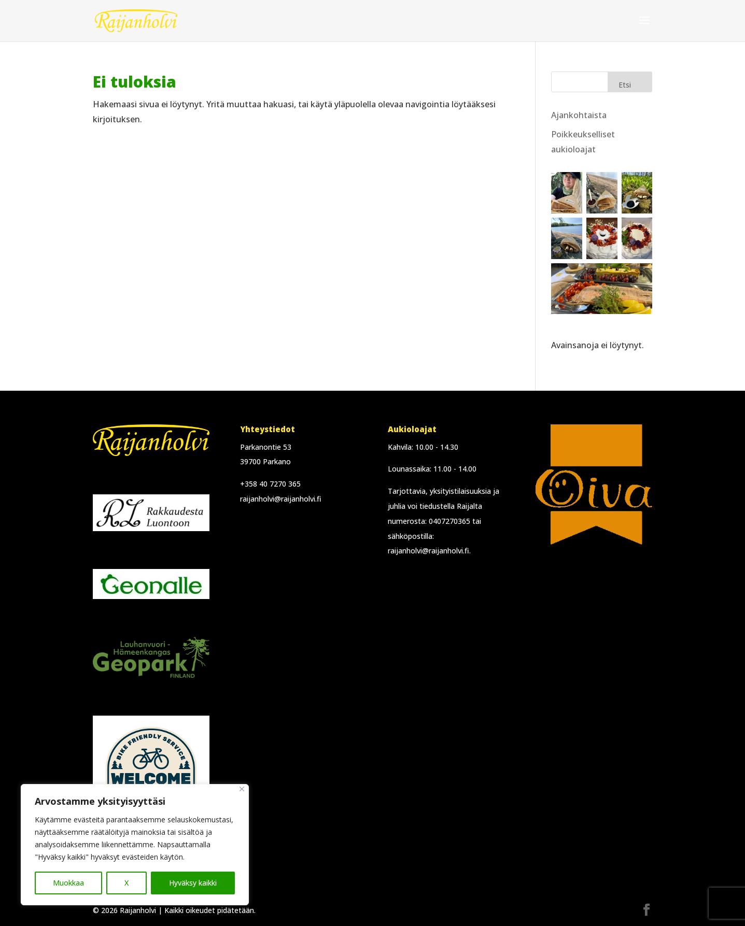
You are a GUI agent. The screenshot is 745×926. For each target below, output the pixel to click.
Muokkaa (68, 883)
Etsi (625, 85)
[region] (135, 844)
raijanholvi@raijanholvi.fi (280, 499)
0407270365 (449, 521)
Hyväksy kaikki (193, 883)
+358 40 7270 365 (270, 484)
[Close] (242, 789)
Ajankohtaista (579, 115)
